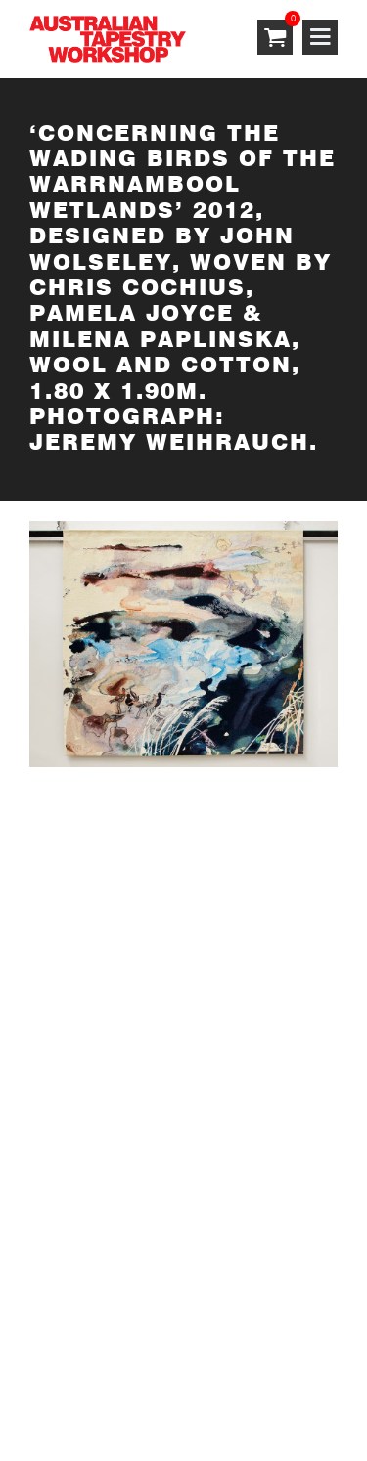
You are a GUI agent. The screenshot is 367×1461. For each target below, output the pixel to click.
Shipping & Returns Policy (123, 1369)
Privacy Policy (240, 1346)
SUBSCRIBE (73, 848)
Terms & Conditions (100, 1346)
